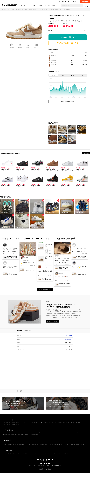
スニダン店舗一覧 (33, 422)
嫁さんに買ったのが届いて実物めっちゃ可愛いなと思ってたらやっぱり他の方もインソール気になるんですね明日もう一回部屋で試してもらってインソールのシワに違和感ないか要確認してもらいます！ (62, 260)
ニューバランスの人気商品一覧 (32, 444)
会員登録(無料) (85, 1)
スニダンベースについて (25, 422)
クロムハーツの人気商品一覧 (54, 444)
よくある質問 (61, 432)
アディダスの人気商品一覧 (44, 444)
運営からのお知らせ (6, 434)
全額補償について (79, 432)
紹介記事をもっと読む (52, 321)
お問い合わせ (38, 434)
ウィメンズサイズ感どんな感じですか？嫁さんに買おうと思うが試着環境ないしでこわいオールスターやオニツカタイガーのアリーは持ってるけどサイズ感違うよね (79, 250)
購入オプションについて (40, 432)
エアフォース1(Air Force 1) (65, 339)
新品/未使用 (37, 47)
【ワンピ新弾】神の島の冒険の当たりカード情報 (51, 453)
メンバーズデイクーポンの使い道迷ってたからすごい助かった (45, 271)
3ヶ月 (82, 75)
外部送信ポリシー (81, 422)
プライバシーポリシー (6, 424)
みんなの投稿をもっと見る (45, 289)
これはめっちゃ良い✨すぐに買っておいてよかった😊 (27, 262)
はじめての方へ (5, 432)
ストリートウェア (32, 5)
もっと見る (86, 153)
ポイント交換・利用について (30, 432)
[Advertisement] (67, 111)
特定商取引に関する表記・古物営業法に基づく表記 (67, 422)
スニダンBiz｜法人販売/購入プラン (44, 422)
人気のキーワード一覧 (80, 444)
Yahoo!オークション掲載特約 (30, 434)
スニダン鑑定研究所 (6, 422)
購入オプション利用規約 (19, 434)
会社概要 (13, 424)
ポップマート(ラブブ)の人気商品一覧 (68, 444)
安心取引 (28, 47)
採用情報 (17, 424)
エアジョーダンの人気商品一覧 (8, 444)
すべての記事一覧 (64, 453)
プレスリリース (54, 422)
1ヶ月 (72, 75)
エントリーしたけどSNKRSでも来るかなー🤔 (79, 267)
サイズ (50, 30)
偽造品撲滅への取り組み (15, 422)
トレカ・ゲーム (42, 5)
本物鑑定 (12, 47)
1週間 (63, 75)
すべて (53, 75)
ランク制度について (20, 432)
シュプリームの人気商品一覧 (20, 444)
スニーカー (23, 5)
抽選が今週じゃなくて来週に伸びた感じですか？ (10, 267)
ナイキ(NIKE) (69, 335)
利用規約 (12, 434)
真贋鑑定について (12, 432)
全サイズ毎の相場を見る (67, 101)
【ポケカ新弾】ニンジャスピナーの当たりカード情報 (31, 453)
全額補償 (20, 47)
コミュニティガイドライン (70, 432)
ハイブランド (51, 5)
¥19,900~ (67, 37)
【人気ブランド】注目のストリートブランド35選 (11, 453)
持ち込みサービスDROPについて (52, 432)
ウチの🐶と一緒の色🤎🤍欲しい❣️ (62, 277)
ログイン (75, 1)
